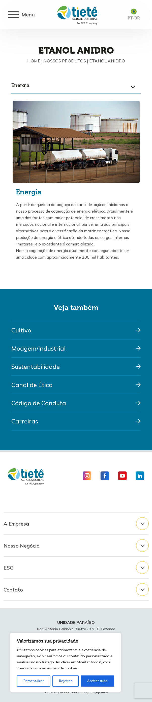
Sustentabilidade (35, 366)
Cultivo (21, 330)
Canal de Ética (32, 385)
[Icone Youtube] (122, 475)
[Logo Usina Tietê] (77, 15)
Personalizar (33, 681)
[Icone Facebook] (105, 475)
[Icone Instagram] (89, 475)
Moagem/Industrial (38, 348)
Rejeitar (65, 681)
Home (33, 60)
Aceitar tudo (97, 681)
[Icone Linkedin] (138, 475)
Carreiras (24, 421)
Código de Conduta (38, 403)
